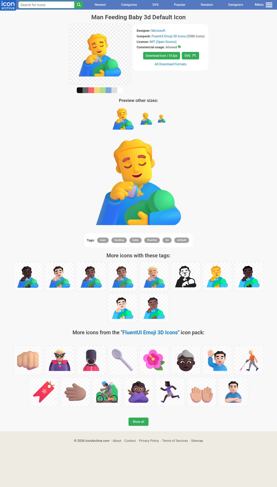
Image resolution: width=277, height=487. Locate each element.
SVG (155, 5)
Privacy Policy (149, 441)
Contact (130, 441)
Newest (100, 5)
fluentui (152, 240)
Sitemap (197, 441)
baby (135, 240)
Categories (129, 5)
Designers (235, 5)
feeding (119, 240)
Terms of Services (175, 441)
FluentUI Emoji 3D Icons (169, 36)
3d (167, 240)
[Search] (78, 4)
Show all (138, 422)
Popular (179, 5)
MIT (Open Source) (163, 42)
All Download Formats (171, 64)
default (181, 240)
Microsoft (158, 31)
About (117, 441)
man (103, 240)
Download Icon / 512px (161, 56)
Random (207, 5)
